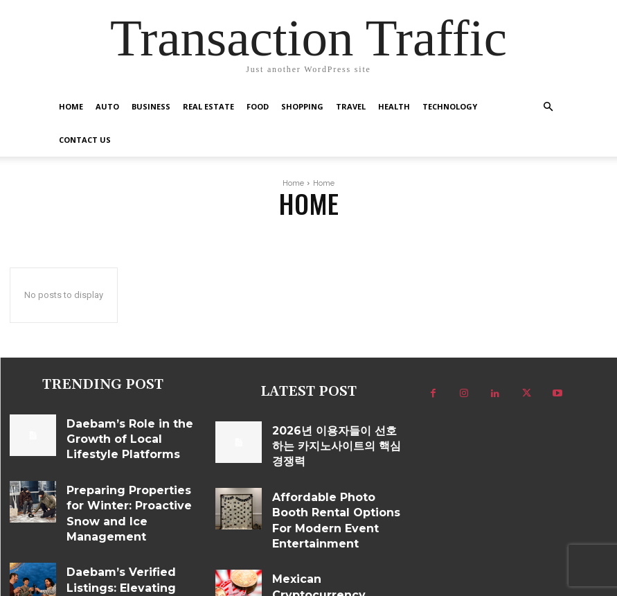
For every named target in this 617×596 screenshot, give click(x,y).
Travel (351, 106)
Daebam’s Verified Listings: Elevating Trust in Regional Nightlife (118, 538)
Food (258, 106)
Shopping (302, 106)
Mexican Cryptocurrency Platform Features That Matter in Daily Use (335, 540)
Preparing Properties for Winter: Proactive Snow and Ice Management (127, 482)
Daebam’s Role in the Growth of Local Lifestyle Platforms (127, 421)
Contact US (85, 139)
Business (151, 106)
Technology (449, 106)
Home (71, 106)
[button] (548, 107)
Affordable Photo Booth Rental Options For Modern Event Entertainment (331, 489)
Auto (107, 106)
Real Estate (208, 106)
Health (394, 106)
